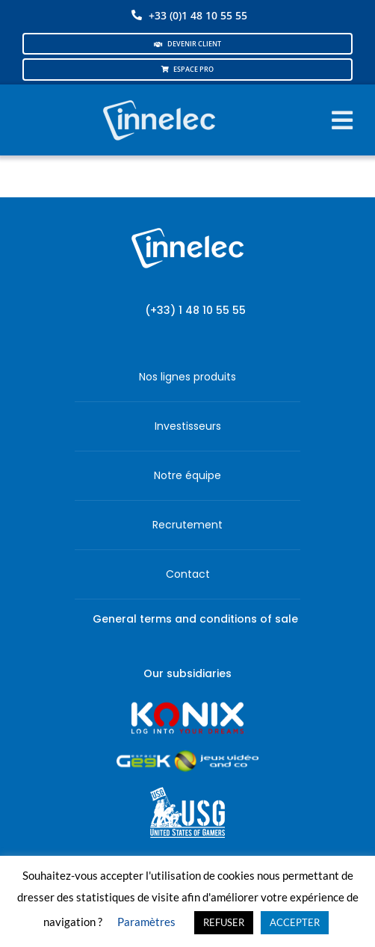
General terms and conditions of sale (195, 618)
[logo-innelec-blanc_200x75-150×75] (158, 97)
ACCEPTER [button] (295, 922)
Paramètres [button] (146, 921)
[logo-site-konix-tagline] (187, 707)
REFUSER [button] (223, 922)
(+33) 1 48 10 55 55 (195, 310)
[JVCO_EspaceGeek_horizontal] (187, 755)
